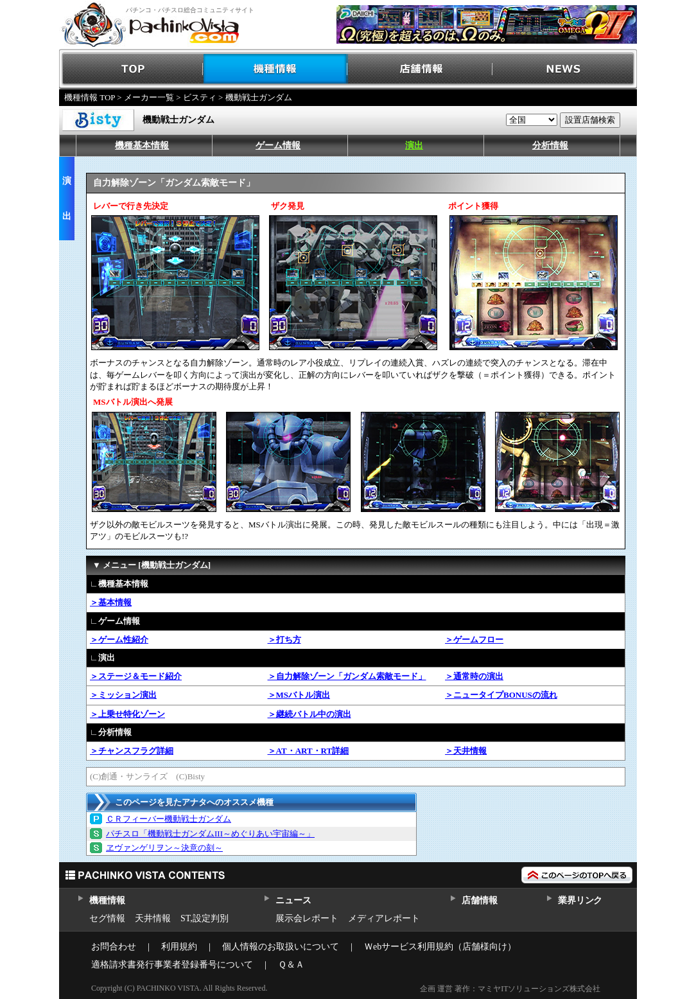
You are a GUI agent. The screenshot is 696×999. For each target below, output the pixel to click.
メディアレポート (384, 918)
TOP (131, 69)
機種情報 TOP (89, 97)
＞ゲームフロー (474, 639)
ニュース (293, 900)
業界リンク (580, 900)
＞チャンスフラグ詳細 (131, 751)
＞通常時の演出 (474, 676)
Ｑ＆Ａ (291, 964)
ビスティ (199, 97)
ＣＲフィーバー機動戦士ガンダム (168, 819)
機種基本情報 (142, 145)
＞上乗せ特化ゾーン (127, 714)
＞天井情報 (466, 751)
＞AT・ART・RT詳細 (308, 751)
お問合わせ (113, 946)
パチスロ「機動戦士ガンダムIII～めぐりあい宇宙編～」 (210, 833)
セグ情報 (107, 918)
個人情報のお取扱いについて (280, 946)
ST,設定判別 (204, 918)
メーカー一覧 (149, 97)
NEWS (564, 69)
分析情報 (550, 145)
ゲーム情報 (278, 145)
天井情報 (153, 918)
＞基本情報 (111, 602)
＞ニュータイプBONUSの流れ (501, 695)
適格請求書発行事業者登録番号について (172, 964)
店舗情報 (420, 69)
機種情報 (276, 69)
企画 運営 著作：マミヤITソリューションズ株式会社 (510, 988)
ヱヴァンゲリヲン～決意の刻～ (164, 848)
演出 (414, 145)
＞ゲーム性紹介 (119, 639)
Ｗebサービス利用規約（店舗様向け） (440, 946)
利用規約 (179, 946)
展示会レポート (306, 918)
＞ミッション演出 (123, 695)
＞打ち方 (284, 639)
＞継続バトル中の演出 (309, 714)
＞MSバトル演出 (299, 695)
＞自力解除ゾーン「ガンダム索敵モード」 (347, 676)
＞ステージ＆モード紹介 (136, 676)
